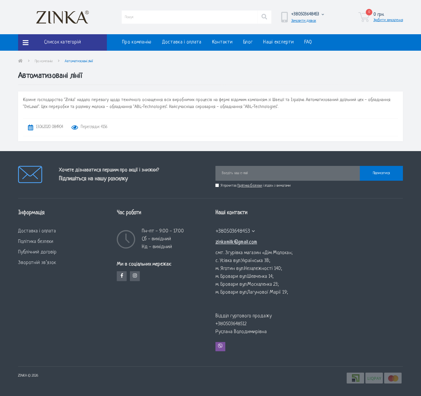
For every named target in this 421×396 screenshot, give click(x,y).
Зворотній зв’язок (37, 263)
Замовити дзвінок (303, 21)
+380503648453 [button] (235, 231)
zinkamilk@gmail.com (236, 242)
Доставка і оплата (182, 42)
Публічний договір (37, 252)
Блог (248, 42)
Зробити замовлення (388, 20)
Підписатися (381, 173)
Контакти (222, 42)
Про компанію (137, 42)
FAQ (308, 42)
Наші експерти (278, 42)
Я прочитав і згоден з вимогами (256, 186)
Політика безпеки (249, 186)
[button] (307, 14)
